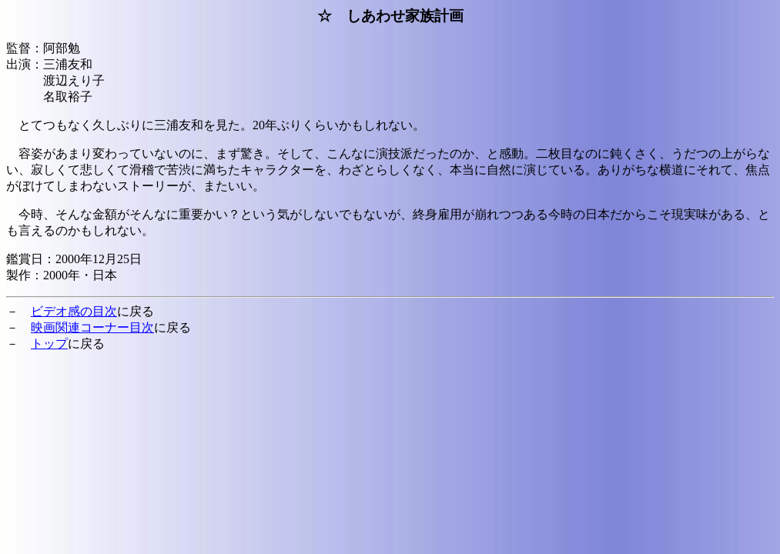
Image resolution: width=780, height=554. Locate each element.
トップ (49, 343)
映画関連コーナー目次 (92, 327)
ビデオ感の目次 (74, 311)
